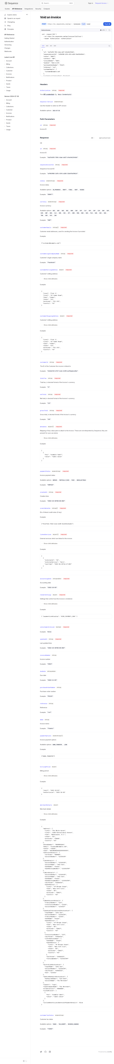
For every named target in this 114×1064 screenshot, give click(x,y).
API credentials (48, 94)
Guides (7, 9)
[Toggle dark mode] (25, 1061)
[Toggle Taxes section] (7, 87)
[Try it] (107, 24)
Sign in (90, 3)
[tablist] (73, 46)
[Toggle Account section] (8, 60)
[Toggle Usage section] (7, 90)
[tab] (43, 46)
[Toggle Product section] (8, 80)
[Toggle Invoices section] (8, 74)
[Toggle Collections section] (9, 67)
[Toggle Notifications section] (9, 77)
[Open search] (57, 3)
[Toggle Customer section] (8, 70)
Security (38, 9)
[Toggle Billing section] (7, 64)
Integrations (29, 9)
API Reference (17, 9)
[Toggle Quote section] (7, 84)
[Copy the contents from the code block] (109, 30)
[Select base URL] (60, 24)
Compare (47, 9)
